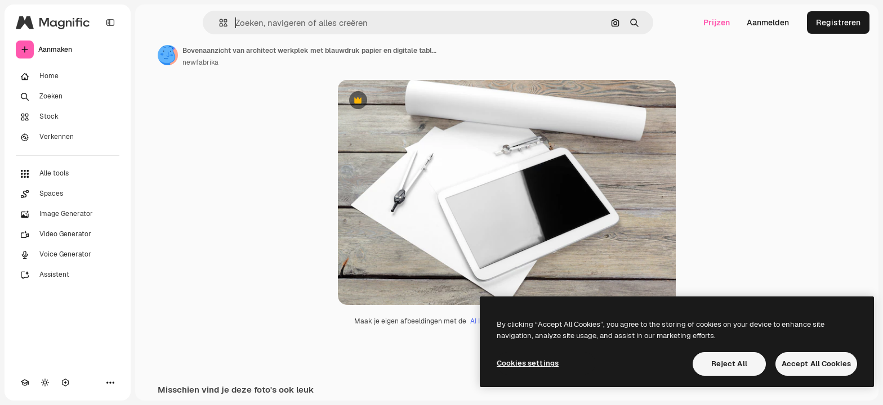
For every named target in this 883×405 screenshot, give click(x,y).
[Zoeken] (67, 97)
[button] (218, 23)
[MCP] (65, 383)
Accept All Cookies (816, 363)
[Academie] (25, 383)
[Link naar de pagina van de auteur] (168, 55)
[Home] (67, 77)
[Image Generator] (67, 214)
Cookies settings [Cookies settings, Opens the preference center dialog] (528, 363)
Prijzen (716, 22)
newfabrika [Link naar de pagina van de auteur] (200, 62)
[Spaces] (67, 194)
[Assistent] (67, 275)
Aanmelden (768, 22)
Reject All (729, 363)
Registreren (838, 22)
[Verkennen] (67, 137)
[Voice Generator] (67, 255)
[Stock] (67, 117)
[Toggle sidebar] (110, 23)
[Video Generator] (67, 235)
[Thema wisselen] (45, 383)
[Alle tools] (67, 174)
